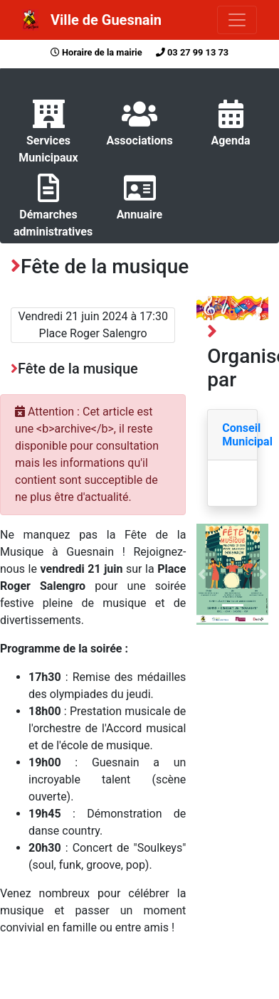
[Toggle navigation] (237, 20)
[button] (201, 574)
